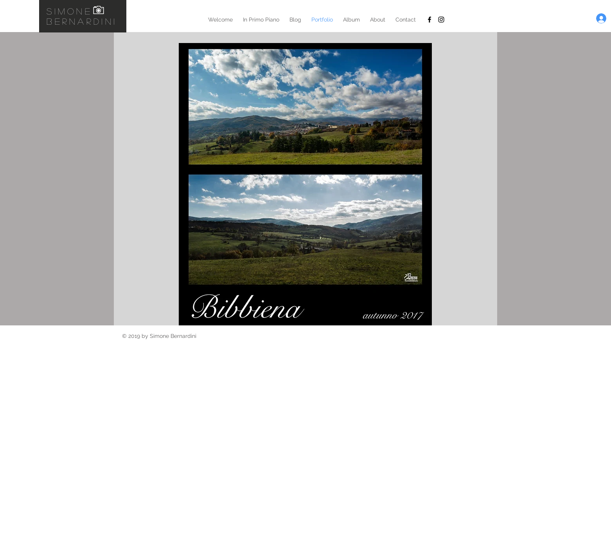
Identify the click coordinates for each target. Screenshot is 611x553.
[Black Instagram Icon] (441, 19)
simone (70, 11)
